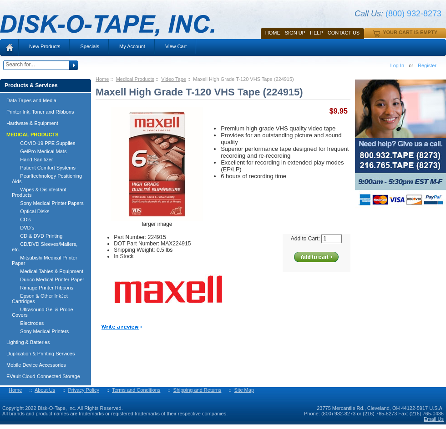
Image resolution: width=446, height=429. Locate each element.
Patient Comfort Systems (44, 167)
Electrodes (28, 323)
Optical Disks (31, 211)
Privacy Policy (83, 390)
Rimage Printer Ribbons (42, 287)
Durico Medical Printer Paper (48, 279)
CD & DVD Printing (37, 236)
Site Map (244, 390)
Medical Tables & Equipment (47, 271)
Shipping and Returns (197, 390)
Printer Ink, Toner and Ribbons (40, 112)
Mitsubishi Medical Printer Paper (44, 260)
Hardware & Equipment (32, 123)
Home (272, 32)
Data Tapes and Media (31, 100)
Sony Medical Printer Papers (48, 203)
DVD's (23, 227)
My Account (132, 46)
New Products (44, 46)
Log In (397, 65)
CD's (21, 219)
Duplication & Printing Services (40, 353)
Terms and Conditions (136, 390)
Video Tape (173, 79)
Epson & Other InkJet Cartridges (40, 298)
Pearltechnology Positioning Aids (47, 178)
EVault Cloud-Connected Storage (43, 376)
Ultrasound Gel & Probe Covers (42, 312)
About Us (45, 390)
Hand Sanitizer (32, 159)
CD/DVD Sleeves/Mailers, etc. (44, 246)
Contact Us (344, 32)
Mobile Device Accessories (36, 365)
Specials (89, 46)
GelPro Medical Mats (39, 151)
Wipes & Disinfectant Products (39, 192)
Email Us (434, 419)
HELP (316, 32)
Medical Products (135, 79)
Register (427, 65)
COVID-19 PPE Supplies (43, 143)
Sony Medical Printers (40, 331)
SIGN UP (295, 32)
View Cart (176, 46)
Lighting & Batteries (28, 342)
